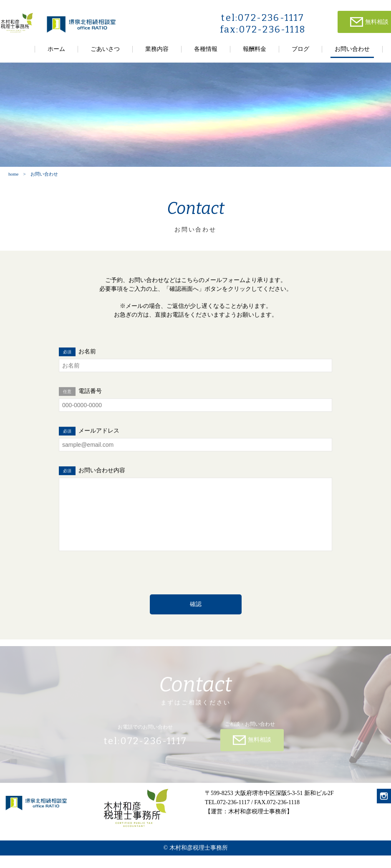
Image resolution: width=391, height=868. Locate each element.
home (13, 173)
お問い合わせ (352, 49)
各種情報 (205, 49)
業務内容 (157, 49)
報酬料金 (254, 49)
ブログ (300, 49)
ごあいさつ (105, 49)
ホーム (56, 49)
